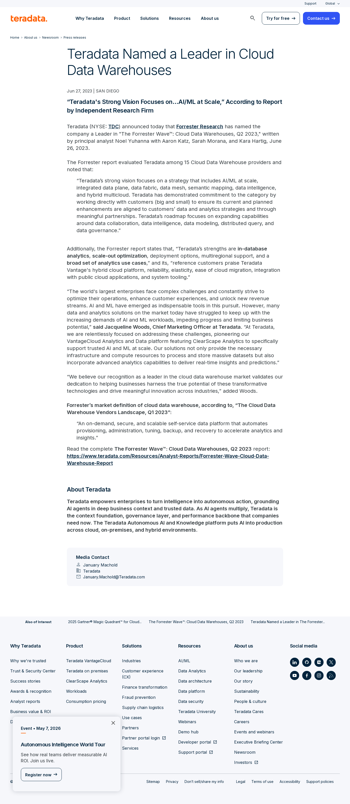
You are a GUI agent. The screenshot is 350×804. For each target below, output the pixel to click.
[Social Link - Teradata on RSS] (331, 675)
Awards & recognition (30, 690)
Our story (243, 680)
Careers (241, 721)
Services (130, 747)
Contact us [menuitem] (318, 18)
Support (310, 3)
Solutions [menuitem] (149, 18)
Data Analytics (192, 670)
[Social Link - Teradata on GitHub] (306, 662)
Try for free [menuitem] (278, 18)
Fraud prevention (139, 697)
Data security (191, 701)
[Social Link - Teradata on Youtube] (294, 675)
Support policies (320, 781)
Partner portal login (141, 737)
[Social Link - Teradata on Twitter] (331, 662)
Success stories (25, 680)
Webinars (187, 721)
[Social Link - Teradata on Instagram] (319, 675)
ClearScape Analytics (86, 680)
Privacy (172, 781)
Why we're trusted (28, 660)
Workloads (76, 690)
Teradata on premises (87, 670)
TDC (113, 126)
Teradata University (197, 711)
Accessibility (290, 781)
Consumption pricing (86, 701)
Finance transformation (144, 686)
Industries (131, 660)
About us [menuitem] (210, 18)
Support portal (192, 751)
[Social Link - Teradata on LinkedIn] (294, 662)
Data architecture (195, 680)
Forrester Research (200, 126)
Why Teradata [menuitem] (89, 18)
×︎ (111, 722)
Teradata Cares (249, 711)
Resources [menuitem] (180, 18)
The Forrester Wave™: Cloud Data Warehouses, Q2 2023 (196, 621)
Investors (243, 762)
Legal (240, 781)
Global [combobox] (330, 3)
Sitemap (153, 781)
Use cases (132, 717)
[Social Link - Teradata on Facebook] (306, 675)
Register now (38, 774)
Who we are (246, 660)
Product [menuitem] (122, 18)
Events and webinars (254, 731)
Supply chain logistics (143, 707)
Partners (130, 727)
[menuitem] (253, 18)
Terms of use (262, 781)
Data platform (191, 690)
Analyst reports (25, 701)
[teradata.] (29, 18)
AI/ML (184, 660)
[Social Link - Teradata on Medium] (319, 662)
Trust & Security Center (33, 670)
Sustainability (246, 690)
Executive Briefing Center (258, 741)
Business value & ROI (30, 711)
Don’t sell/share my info (204, 781)
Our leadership (248, 670)
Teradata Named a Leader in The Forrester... (288, 621)
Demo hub (188, 731)
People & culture (250, 701)
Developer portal (194, 741)
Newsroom (244, 751)
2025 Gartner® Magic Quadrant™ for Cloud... (105, 621)
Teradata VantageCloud (88, 660)
